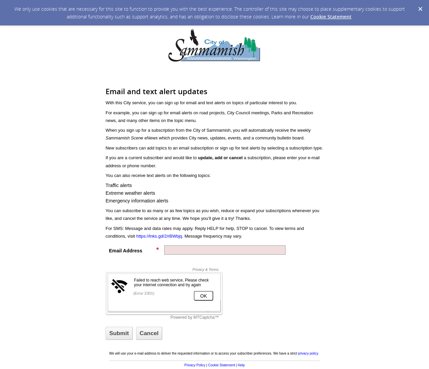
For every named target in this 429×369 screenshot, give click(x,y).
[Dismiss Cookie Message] (420, 9)
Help (241, 365)
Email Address (134, 250)
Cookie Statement (331, 16)
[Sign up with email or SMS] (119, 333)
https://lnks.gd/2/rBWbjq (159, 236)
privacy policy (308, 353)
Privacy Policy (194, 365)
